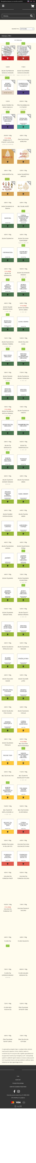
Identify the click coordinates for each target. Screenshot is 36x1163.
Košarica (32, 6)
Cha (18, 1131)
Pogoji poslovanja (18, 1138)
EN (34, 1)
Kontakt (18, 1134)
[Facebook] (14, 1146)
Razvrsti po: (15, 29)
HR (31, 1)
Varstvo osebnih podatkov (18, 1141)
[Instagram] (18, 1146)
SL (28, 1)
